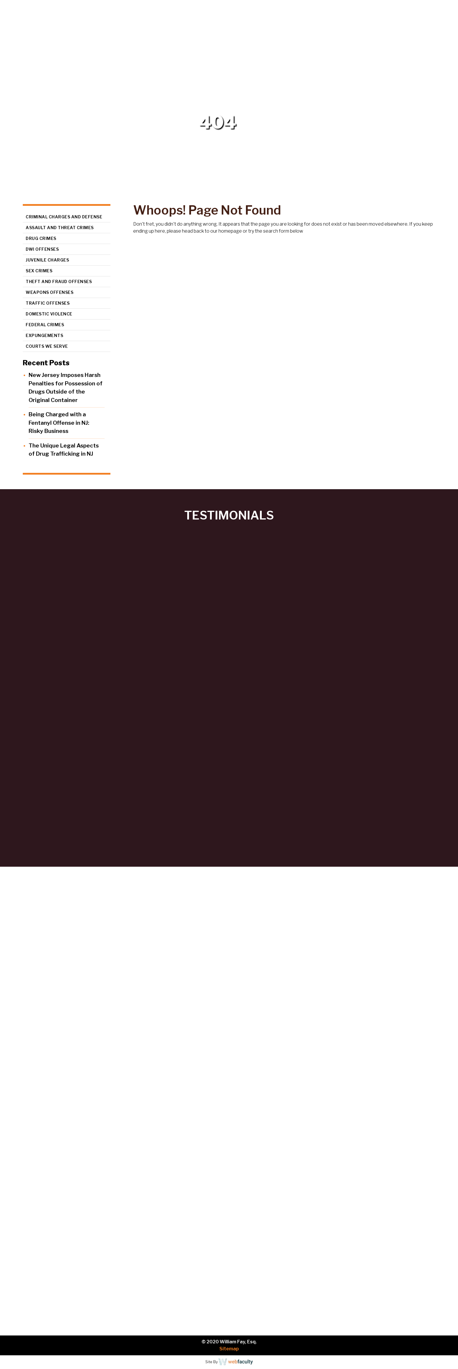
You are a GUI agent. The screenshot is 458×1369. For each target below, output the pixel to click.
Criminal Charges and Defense (64, 216)
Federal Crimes (45, 324)
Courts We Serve (47, 346)
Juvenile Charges (47, 259)
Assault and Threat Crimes (60, 227)
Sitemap (229, 1349)
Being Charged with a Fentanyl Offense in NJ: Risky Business (59, 422)
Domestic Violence (49, 313)
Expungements (44, 335)
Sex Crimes (39, 270)
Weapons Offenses (49, 292)
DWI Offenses (42, 249)
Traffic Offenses (48, 303)
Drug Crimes (41, 238)
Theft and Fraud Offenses (59, 281)
